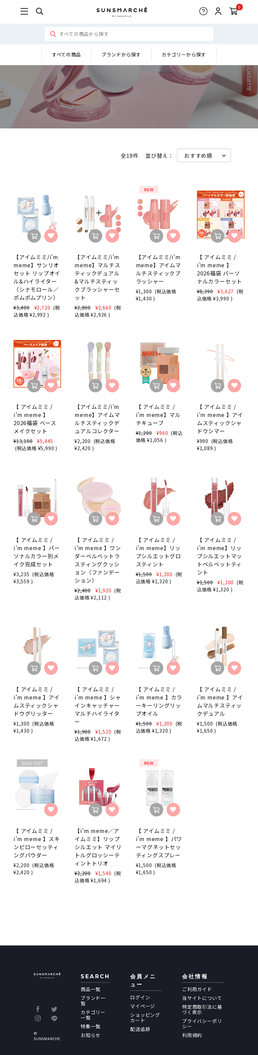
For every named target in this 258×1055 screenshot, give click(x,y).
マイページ (142, 1006)
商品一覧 (91, 989)
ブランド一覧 (93, 1001)
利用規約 (192, 1035)
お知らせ (91, 1035)
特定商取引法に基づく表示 (202, 1009)
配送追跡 (140, 1029)
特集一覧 (91, 1026)
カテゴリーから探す (184, 54)
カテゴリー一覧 (93, 1015)
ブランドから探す (121, 54)
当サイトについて (202, 998)
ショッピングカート (145, 1017)
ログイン (140, 997)
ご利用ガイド (197, 989)
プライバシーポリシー (202, 1023)
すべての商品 (66, 54)
